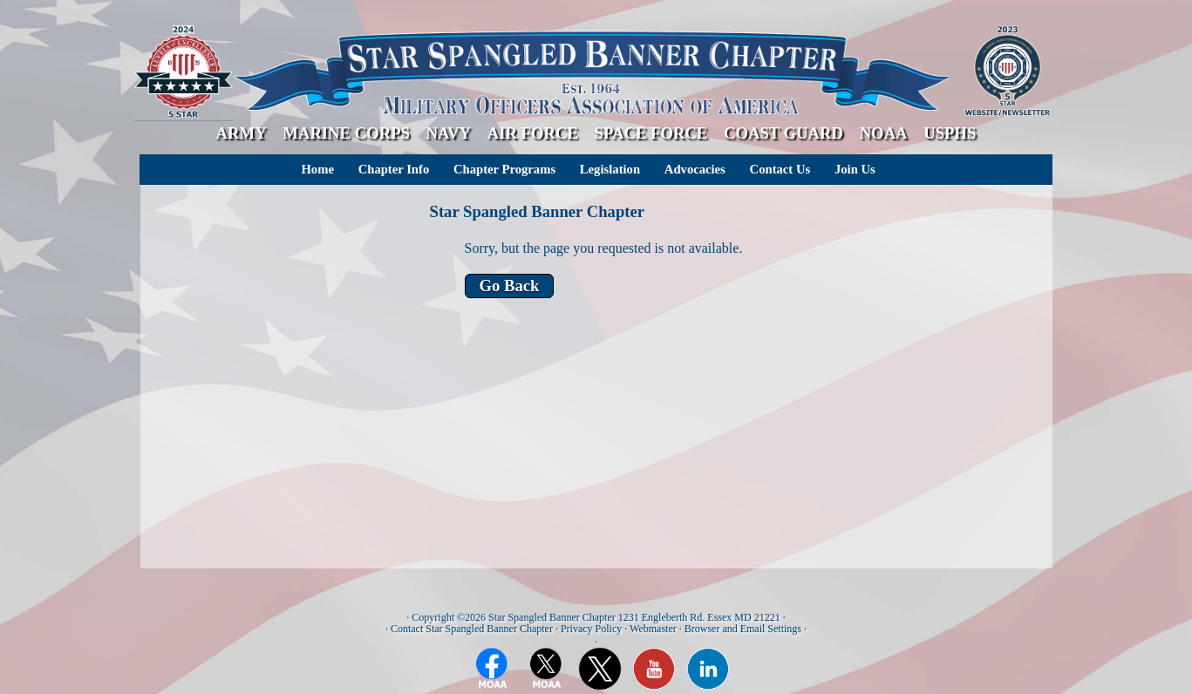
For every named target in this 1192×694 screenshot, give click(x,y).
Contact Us (780, 169)
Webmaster (653, 629)
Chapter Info (394, 169)
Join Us (854, 169)
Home (317, 169)
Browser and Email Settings (743, 629)
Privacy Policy (591, 629)
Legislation (610, 169)
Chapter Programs (504, 169)
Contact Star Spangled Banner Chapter (472, 629)
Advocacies (694, 169)
